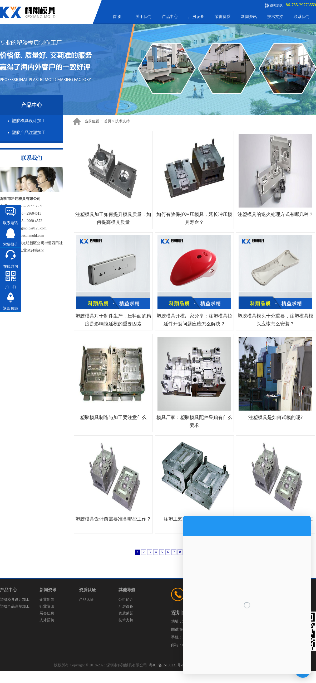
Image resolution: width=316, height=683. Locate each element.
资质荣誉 (125, 613)
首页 (107, 121)
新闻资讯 (249, 17)
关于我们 (143, 17)
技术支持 (275, 17)
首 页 (117, 17)
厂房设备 (196, 17)
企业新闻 (46, 600)
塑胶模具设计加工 (29, 120)
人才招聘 (46, 620)
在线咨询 (10, 266)
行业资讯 (46, 606)
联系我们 (301, 17)
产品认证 (86, 600)
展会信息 (46, 613)
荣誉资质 (222, 17)
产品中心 (170, 17)
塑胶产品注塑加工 (29, 132)
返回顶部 (10, 308)
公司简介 (125, 600)
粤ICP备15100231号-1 (166, 665)
